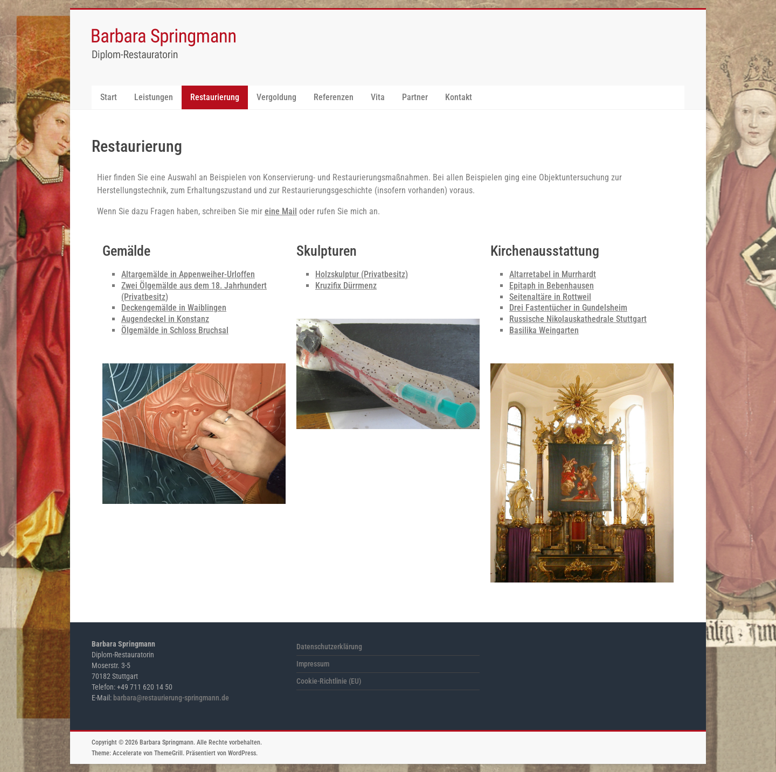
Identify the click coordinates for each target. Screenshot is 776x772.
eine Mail (281, 211)
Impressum (312, 663)
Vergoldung (276, 97)
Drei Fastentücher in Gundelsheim (568, 308)
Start (108, 97)
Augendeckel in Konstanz (165, 319)
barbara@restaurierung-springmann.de (171, 697)
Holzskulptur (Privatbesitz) (361, 274)
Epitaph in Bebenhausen (551, 285)
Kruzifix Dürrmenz (346, 285)
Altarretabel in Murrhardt (552, 274)
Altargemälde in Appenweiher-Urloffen (188, 274)
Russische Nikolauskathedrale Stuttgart (578, 319)
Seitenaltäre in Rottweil (550, 297)
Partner (415, 97)
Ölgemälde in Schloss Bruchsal (174, 330)
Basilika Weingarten (544, 330)
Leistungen (153, 97)
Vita (378, 97)
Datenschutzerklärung (329, 646)
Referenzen (334, 97)
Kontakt (458, 97)
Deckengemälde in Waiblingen (173, 308)
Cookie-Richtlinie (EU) (329, 681)
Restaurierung (214, 97)
